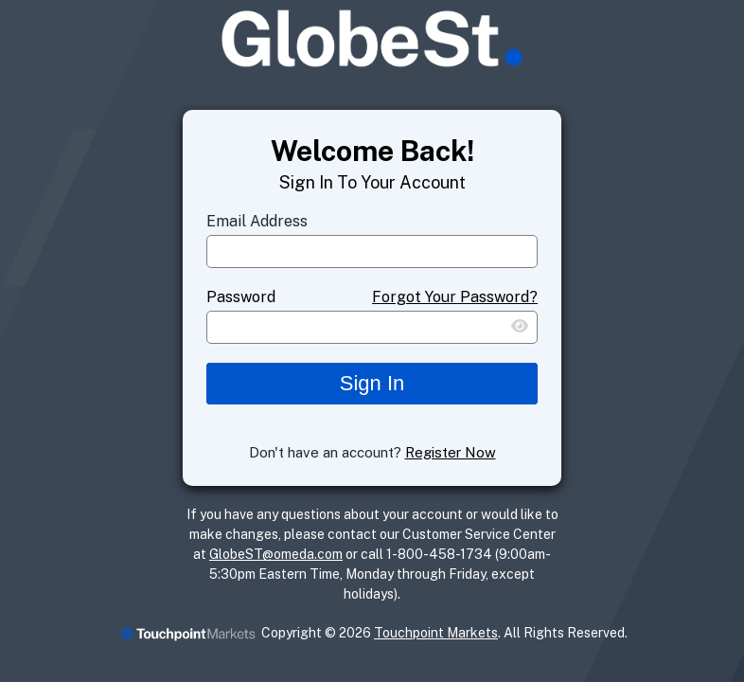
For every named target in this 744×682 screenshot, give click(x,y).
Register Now (450, 452)
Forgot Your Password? (455, 297)
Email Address (257, 221)
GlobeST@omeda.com (276, 554)
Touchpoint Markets (436, 632)
